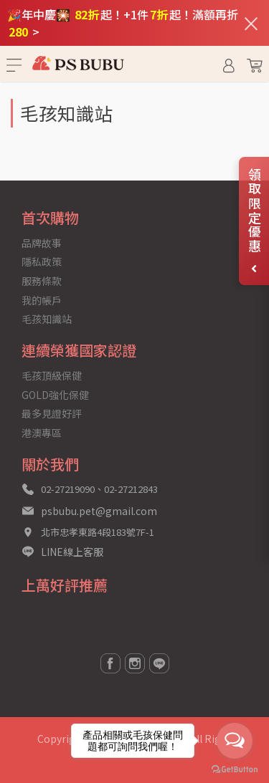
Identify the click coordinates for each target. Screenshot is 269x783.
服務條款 (42, 281)
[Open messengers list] (235, 741)
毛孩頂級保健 (52, 375)
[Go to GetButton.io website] (235, 768)
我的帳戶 (42, 300)
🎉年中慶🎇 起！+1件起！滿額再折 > (122, 23)
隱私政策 (42, 261)
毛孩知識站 (47, 319)
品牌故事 (42, 243)
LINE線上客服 (72, 551)
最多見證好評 (52, 413)
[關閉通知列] (251, 23)
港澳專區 (42, 433)
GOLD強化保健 (55, 395)
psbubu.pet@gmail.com (99, 511)
